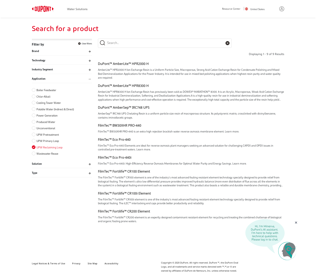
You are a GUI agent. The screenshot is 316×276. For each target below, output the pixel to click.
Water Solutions (77, 9)
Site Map (93, 263)
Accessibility (111, 263)
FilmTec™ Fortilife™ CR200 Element (124, 211)
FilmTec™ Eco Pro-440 (114, 139)
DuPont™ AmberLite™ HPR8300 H (123, 85)
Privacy (76, 263)
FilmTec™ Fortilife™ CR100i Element (124, 193)
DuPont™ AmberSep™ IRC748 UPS (124, 107)
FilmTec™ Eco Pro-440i (114, 157)
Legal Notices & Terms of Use (48, 263)
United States (257, 9)
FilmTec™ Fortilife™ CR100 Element (124, 171)
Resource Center (231, 9)
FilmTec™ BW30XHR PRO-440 (119, 125)
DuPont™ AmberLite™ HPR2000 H (123, 63)
